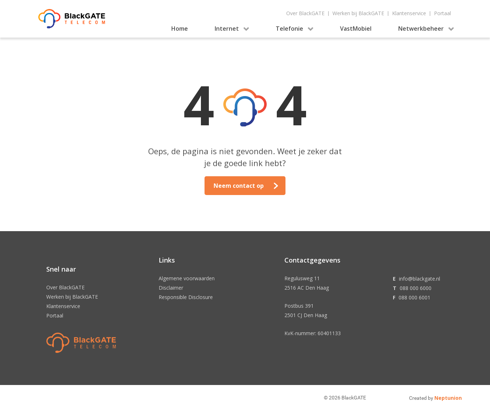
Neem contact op (239, 186)
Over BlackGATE (305, 13)
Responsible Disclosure (186, 297)
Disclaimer (171, 287)
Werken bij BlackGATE (358, 13)
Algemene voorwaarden (187, 278)
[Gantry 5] (71, 19)
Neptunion (448, 397)
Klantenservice (409, 13)
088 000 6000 (415, 288)
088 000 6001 (414, 297)
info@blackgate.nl (419, 278)
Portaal (442, 13)
